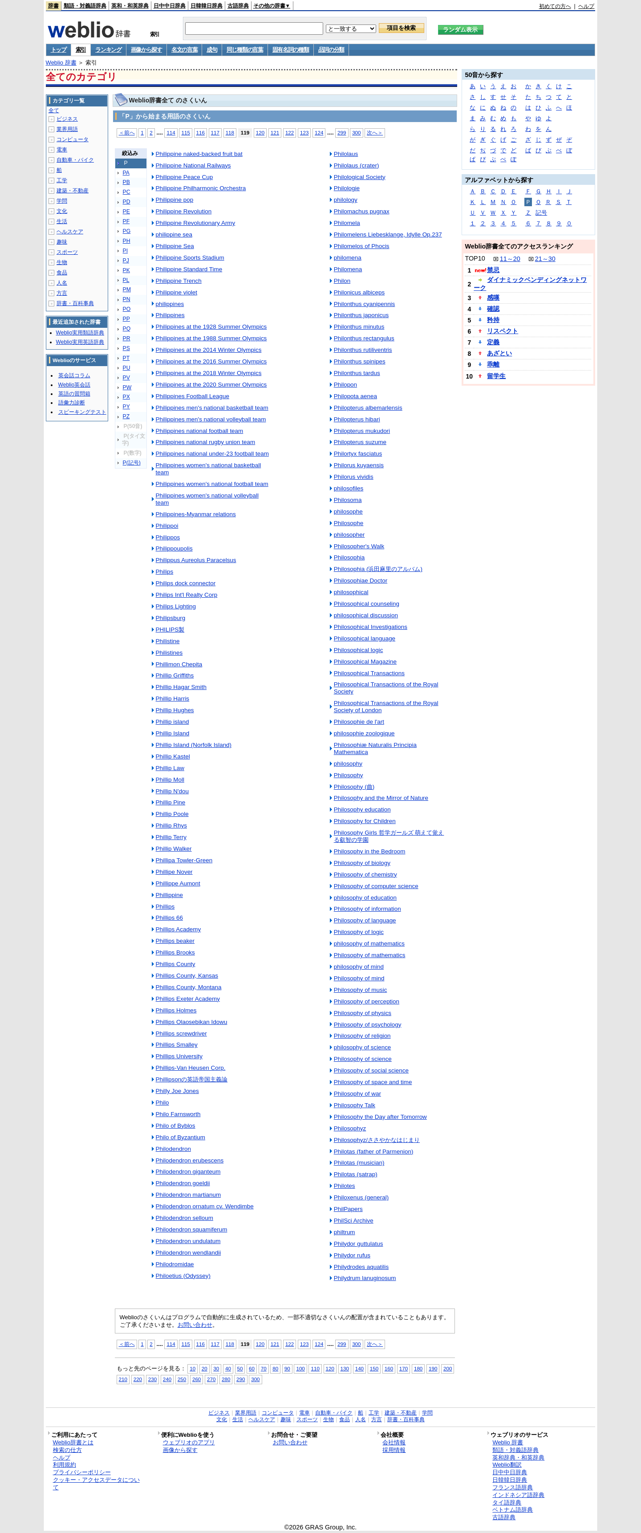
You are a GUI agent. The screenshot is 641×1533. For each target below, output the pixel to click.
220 (138, 1379)
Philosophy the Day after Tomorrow (380, 1116)
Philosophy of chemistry (365, 874)
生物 (62, 262)
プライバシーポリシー (82, 1472)
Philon (342, 280)
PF (126, 221)
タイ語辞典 (506, 1502)
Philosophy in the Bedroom (370, 851)
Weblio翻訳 (506, 1464)
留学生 (496, 375)
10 (192, 1368)
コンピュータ (73, 139)
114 (170, 132)
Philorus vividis (353, 476)
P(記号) (132, 463)
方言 (62, 293)
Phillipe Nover (174, 871)
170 (403, 1368)
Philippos (168, 537)
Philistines (169, 652)
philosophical (351, 592)
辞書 (53, 5)
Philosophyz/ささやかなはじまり (377, 1140)
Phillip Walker (174, 848)
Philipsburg (171, 618)
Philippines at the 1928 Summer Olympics (211, 326)
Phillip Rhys (171, 825)
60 (252, 1368)
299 (341, 132)
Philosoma (348, 500)
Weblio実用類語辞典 (80, 333)
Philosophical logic (358, 650)
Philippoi (167, 525)
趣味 (62, 242)
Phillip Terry (171, 837)
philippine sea (174, 234)
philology (345, 199)
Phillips (165, 906)
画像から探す (146, 49)
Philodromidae (175, 1264)
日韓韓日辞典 (207, 5)
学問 (62, 201)
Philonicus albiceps (359, 292)
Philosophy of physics (362, 1013)
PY (126, 407)
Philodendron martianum (188, 1194)
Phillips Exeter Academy (188, 998)
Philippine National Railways (193, 165)
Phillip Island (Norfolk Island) (193, 745)
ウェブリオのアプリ (189, 1442)
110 (315, 1368)
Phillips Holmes (176, 1010)
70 (264, 1368)
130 (345, 1368)
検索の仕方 (67, 1450)
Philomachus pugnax (361, 211)
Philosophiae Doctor (360, 580)
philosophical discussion (366, 615)
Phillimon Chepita (179, 664)
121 (275, 132)
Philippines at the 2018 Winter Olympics (209, 373)
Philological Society (359, 177)
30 (216, 1368)
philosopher (349, 534)
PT (126, 358)
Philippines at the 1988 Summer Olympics (211, 338)
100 (300, 1368)
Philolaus (346, 154)
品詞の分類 (331, 49)
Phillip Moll (170, 779)
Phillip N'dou (172, 791)
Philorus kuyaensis (359, 465)
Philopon (345, 384)
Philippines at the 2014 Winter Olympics (209, 350)
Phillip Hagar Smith (181, 687)
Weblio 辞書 (61, 62)
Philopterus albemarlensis (368, 407)
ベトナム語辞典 (512, 1509)
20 (204, 1368)
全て (54, 110)
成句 (212, 49)
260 (196, 1379)
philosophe (348, 511)
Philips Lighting (176, 606)
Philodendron (173, 1149)
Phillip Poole (172, 814)
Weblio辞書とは (73, 1442)
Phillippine (169, 895)
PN (126, 299)
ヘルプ (586, 6)
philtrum (344, 1232)
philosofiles (349, 488)
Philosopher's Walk (359, 546)
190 (433, 1368)
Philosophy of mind (359, 978)
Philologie (347, 188)
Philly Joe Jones (177, 1091)
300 (356, 132)
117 (215, 132)
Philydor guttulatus (358, 1243)
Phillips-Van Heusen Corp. (191, 1067)
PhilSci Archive (353, 1220)
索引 (81, 49)
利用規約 (64, 1464)
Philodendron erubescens (190, 1160)
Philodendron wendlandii (188, 1252)
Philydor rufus (352, 1255)
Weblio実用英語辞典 (80, 342)
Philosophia (349, 557)
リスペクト (502, 330)
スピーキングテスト (82, 412)
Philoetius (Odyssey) (183, 1275)
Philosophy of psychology (368, 1024)
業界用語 (67, 129)
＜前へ (127, 132)
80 (275, 1368)
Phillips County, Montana (189, 987)
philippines (170, 304)
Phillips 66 (169, 917)
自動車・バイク (75, 160)
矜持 (493, 319)
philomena (347, 257)
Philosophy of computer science (376, 886)
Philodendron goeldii (183, 1183)
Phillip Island (173, 733)
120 (260, 132)
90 (287, 1368)
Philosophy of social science (371, 1070)
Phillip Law (170, 768)
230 (152, 1379)
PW (127, 387)
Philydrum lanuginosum (365, 1278)
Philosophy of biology (362, 863)
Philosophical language (364, 638)
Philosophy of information (367, 908)
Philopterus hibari (357, 419)
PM (127, 289)
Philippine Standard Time (189, 269)
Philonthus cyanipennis (364, 304)
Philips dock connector (186, 583)
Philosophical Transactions (369, 673)
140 (359, 1368)
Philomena (348, 269)
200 (447, 1368)
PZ (126, 416)
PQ (127, 329)
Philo (162, 1102)
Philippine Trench (179, 280)
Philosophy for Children (365, 821)
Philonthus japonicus (361, 315)
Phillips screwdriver (181, 1033)
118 (230, 132)
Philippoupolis (174, 548)
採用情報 (394, 1450)
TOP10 (475, 258)
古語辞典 (238, 5)
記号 (541, 212)
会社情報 (394, 1442)
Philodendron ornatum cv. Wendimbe (205, 1206)
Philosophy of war (357, 1093)
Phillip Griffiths (175, 675)
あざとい (499, 353)
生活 (62, 221)
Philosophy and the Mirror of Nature (381, 798)
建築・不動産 (73, 191)
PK (126, 270)
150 (374, 1368)
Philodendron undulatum (188, 1241)
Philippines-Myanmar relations (196, 514)
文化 (62, 211)
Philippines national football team (199, 431)
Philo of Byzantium (180, 1137)
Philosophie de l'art (359, 721)
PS (126, 348)
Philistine (168, 641)
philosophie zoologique (364, 733)
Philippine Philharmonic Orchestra (201, 188)
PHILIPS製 (170, 629)
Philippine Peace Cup (184, 177)
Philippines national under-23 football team (212, 453)
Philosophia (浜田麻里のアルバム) (378, 569)
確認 (493, 308)
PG (127, 231)
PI (125, 251)
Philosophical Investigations (370, 627)
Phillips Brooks (175, 952)
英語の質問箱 (74, 394)
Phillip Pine (171, 802)
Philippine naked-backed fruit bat (199, 154)
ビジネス (67, 119)
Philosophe (349, 523)
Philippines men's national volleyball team (211, 419)
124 (319, 132)
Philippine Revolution (184, 211)
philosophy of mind (359, 966)
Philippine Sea (175, 246)
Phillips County (175, 964)
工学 (62, 180)
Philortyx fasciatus (358, 453)
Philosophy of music (360, 990)
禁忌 (493, 269)
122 (289, 132)
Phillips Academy (178, 929)
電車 (62, 150)
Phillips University (179, 1056)
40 (228, 1368)
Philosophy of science (363, 1059)
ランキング (108, 49)
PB (126, 182)
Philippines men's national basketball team (212, 407)
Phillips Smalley (177, 1044)
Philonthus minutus (359, 326)
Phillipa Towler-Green (184, 860)
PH (126, 241)
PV (126, 378)
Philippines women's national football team (212, 484)
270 (211, 1379)
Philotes (344, 1185)
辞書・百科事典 (75, 303)
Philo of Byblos (175, 1125)
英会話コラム (74, 375)
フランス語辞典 (512, 1487)
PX (126, 397)
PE (126, 211)
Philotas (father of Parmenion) (374, 1151)
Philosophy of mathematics (370, 955)
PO (127, 309)
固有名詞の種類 (290, 49)
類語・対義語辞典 (85, 5)
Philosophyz (350, 1128)
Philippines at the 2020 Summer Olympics (211, 384)
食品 (62, 272)
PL (126, 280)
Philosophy (348, 775)
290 (240, 1379)
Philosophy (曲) (354, 786)
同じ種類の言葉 (245, 49)
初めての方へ (555, 6)
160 (389, 1368)
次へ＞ (375, 132)
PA (126, 173)
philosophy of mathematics (369, 943)
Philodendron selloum (184, 1218)
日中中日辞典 (170, 5)
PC (126, 192)
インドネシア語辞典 (518, 1495)
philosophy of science (362, 1047)
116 (200, 132)
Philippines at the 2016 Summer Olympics (211, 361)
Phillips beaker (175, 941)
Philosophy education (362, 809)
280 (226, 1379)
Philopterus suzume (360, 442)
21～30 (545, 258)
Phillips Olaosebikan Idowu (191, 1022)
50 (240, 1368)
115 (185, 132)
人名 (62, 283)
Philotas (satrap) (355, 1174)
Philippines (170, 315)
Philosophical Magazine (365, 661)
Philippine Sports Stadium (190, 257)
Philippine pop (175, 199)
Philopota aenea (355, 396)
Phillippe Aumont (178, 883)
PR (126, 338)
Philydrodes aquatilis (361, 1267)
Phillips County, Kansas (187, 975)
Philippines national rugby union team (206, 442)
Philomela (347, 223)
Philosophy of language (365, 920)
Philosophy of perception (366, 1001)
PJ (126, 260)
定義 (493, 342)
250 (182, 1379)
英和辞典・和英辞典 (518, 1457)
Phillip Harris (173, 698)
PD (126, 202)
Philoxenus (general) (361, 1197)
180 (418, 1368)
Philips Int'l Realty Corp (187, 594)
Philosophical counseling (366, 603)
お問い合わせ (195, 1324)
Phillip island (172, 721)
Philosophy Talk (354, 1105)
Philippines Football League (192, 396)
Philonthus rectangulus (364, 338)
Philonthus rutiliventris (363, 350)
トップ (58, 49)
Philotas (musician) (359, 1162)
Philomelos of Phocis (361, 246)
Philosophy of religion (362, 1035)
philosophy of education (365, 897)
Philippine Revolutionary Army (195, 223)
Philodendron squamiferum (191, 1229)
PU (126, 368)
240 (167, 1379)
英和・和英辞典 (130, 5)
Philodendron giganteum (188, 1171)
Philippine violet (176, 292)
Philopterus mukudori (362, 431)
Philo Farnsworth (178, 1114)
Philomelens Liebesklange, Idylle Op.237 (388, 234)
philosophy (348, 763)
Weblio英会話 (74, 385)
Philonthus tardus (357, 373)
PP (126, 319)
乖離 (493, 364)
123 (304, 132)
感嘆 (493, 297)
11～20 (510, 258)
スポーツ (67, 252)
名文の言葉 (184, 49)
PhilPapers (348, 1209)
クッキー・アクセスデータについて (96, 1483)
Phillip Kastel (173, 756)
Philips (165, 571)
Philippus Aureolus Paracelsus (196, 560)
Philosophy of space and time (373, 1082)
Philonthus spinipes (359, 361)
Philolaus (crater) (356, 165)
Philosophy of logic (359, 932)
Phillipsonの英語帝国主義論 (192, 1079)
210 (123, 1379)
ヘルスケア (70, 231)
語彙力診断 (71, 403)
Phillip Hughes (175, 710)
